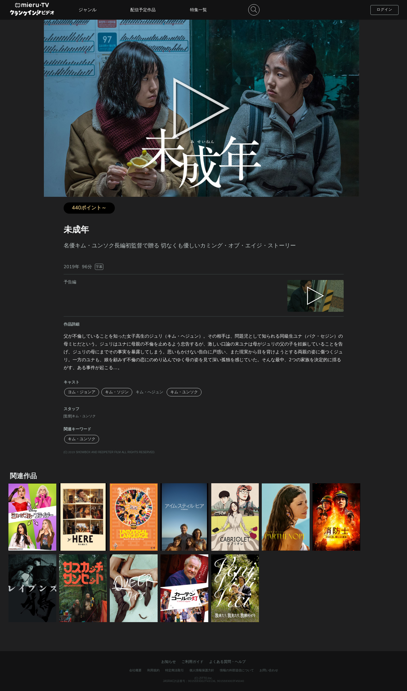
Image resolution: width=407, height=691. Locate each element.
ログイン (384, 9)
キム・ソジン (117, 392)
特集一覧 (198, 10)
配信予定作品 (143, 10)
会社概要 (135, 670)
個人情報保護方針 (201, 670)
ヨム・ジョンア (81, 392)
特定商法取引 (174, 670)
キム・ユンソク (184, 392)
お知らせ (168, 661)
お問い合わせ (269, 670)
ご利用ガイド (193, 661)
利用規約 (153, 670)
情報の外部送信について (237, 670)
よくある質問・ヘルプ (227, 661)
